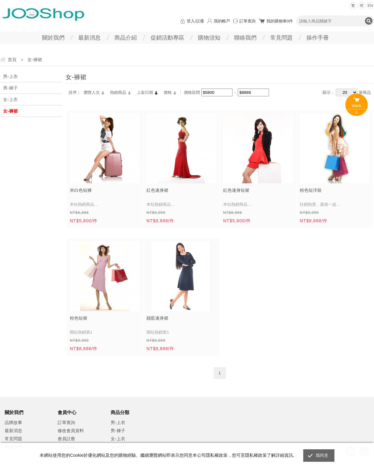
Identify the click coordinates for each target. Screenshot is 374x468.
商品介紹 (125, 38)
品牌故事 (13, 422)
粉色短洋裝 (311, 190)
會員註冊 (66, 438)
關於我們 (53, 38)
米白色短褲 (81, 190)
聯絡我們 (245, 38)
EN (370, 5)
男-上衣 (10, 76)
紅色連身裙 (157, 190)
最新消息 (89, 38)
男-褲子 (10, 87)
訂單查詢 (247, 21)
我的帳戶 (222, 21)
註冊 (200, 21)
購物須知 (209, 38)
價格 (168, 92)
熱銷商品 (118, 92)
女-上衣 (10, 99)
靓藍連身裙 (157, 318)
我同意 (322, 455)
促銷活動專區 (167, 38)
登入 (191, 21)
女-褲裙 (10, 111)
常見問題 (281, 38)
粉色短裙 (78, 318)
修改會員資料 (71, 430)
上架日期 (145, 92)
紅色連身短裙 (236, 190)
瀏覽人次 (92, 92)
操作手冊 (317, 38)
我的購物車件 (279, 21)
